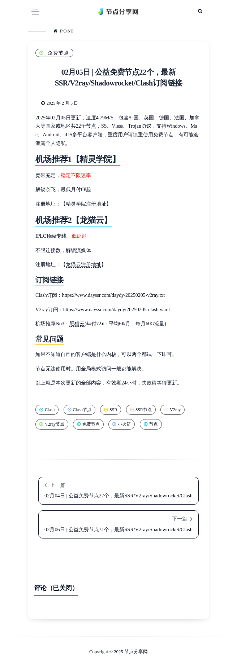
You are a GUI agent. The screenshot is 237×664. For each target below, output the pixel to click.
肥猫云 (77, 323)
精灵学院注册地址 (86, 204)
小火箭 (121, 424)
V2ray (172, 409)
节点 (151, 424)
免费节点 (54, 53)
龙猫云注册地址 (83, 264)
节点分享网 (136, 651)
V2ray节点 (51, 424)
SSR (110, 409)
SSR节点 (141, 409)
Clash (47, 409)
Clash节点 (79, 409)
